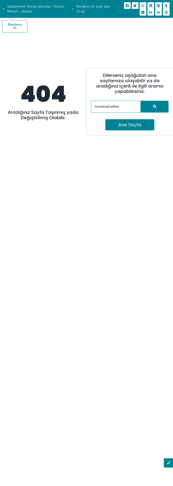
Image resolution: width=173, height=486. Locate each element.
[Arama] (116, 107)
